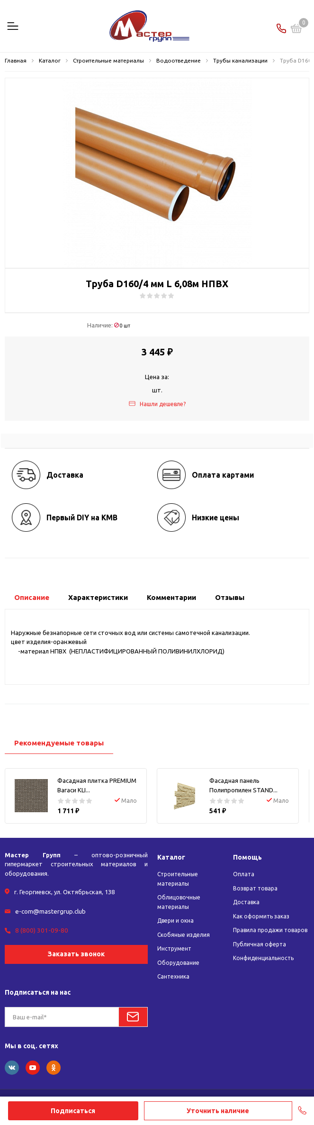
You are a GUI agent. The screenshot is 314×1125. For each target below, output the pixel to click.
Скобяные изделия (183, 935)
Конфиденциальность (263, 958)
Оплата (243, 874)
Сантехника (173, 976)
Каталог (172, 857)
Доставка (246, 902)
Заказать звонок (76, 953)
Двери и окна (175, 920)
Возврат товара (255, 888)
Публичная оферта (259, 944)
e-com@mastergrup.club (49, 910)
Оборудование (178, 963)
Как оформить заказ (261, 916)
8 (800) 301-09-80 (39, 929)
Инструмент (174, 948)
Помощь (248, 857)
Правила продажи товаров (270, 930)
